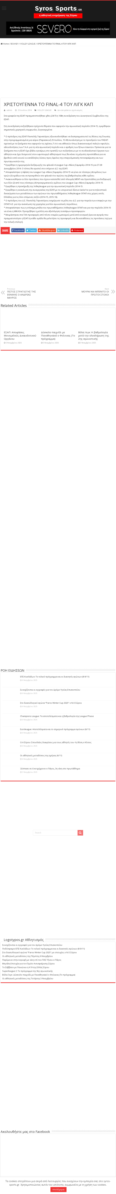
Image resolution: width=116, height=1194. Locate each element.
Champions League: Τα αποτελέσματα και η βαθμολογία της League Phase (57, 716)
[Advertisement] (58, 72)
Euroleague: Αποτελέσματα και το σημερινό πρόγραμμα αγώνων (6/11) (55, 729)
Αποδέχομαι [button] (58, 1189)
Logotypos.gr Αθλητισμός (24, 939)
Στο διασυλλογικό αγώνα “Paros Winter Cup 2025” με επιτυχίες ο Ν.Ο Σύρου (39, 952)
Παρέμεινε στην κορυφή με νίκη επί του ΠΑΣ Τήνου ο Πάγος (31, 959)
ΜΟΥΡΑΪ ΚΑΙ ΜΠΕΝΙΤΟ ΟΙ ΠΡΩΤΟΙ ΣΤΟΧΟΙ (92, 292)
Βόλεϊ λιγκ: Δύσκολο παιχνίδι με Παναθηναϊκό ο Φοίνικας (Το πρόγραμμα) (38, 974)
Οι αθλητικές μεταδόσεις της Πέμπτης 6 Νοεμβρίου (27, 956)
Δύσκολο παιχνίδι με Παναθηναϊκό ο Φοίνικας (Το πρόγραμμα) (58, 335)
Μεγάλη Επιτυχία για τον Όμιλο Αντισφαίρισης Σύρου (28, 963)
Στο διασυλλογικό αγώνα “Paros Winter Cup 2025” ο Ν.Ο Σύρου (51, 702)
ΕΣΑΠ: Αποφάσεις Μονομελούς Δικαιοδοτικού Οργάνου (20, 335)
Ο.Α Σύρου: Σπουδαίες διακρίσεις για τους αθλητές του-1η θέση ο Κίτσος (55, 742)
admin (9, 110)
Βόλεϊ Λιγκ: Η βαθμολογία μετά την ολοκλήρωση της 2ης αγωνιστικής (93, 335)
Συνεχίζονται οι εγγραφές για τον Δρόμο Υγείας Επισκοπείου (50, 689)
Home (5, 43)
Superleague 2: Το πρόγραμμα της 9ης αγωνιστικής (27, 971)
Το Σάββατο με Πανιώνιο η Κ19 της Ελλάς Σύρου (25, 967)
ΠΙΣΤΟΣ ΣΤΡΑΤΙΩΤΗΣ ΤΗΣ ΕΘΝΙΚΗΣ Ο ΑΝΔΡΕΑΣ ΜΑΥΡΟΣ (23, 293)
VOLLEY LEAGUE (28, 43)
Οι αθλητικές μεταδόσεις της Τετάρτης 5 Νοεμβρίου (27, 978)
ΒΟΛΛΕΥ (14, 43)
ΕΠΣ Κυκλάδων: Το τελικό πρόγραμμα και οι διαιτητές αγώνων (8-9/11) (54, 676)
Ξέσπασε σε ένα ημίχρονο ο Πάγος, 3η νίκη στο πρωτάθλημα (50, 768)
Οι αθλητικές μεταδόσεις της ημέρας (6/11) (41, 755)
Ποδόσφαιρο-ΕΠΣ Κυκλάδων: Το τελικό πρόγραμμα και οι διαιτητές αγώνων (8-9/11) (43, 948)
